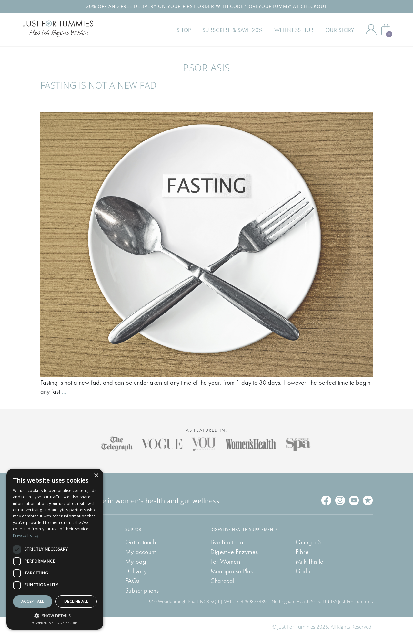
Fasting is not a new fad (98, 85)
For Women (225, 561)
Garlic (304, 571)
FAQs (132, 580)
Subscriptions (142, 590)
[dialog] (54, 549)
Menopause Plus (231, 571)
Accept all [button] (32, 601)
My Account (371, 29)
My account (140, 551)
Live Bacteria (227, 542)
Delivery (136, 571)
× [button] (96, 475)
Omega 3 (308, 542)
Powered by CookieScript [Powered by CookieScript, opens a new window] (55, 622)
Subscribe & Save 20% (232, 30)
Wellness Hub (294, 30)
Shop (183, 30)
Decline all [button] (76, 601)
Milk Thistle (309, 561)
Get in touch (140, 542)
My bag (135, 561)
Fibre (302, 551)
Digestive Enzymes (234, 551)
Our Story (340, 30)
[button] (55, 615)
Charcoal (222, 580)
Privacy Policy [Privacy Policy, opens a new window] (26, 535)
